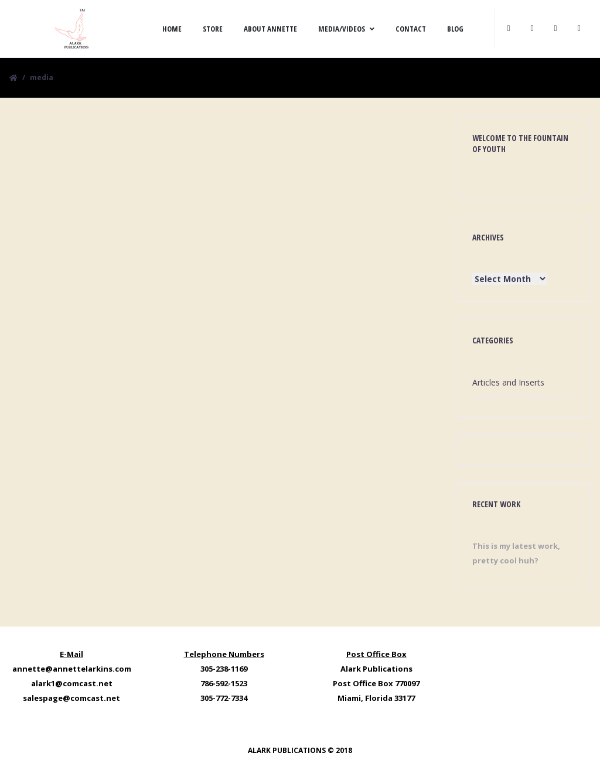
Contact (411, 28)
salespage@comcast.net (71, 698)
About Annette (270, 28)
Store (213, 28)
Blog (455, 28)
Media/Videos (346, 28)
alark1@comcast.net (71, 683)
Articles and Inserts (508, 382)
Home (172, 28)
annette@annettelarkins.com (71, 668)
